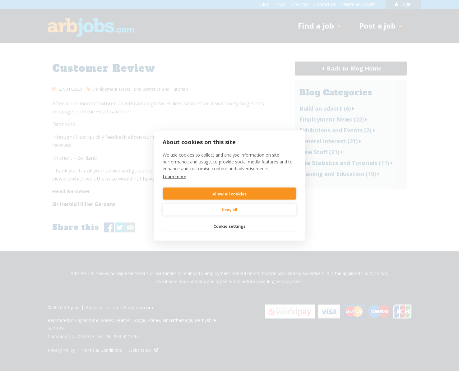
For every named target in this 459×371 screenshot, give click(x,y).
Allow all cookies (229, 193)
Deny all (229, 209)
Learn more (174, 177)
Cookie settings (229, 226)
